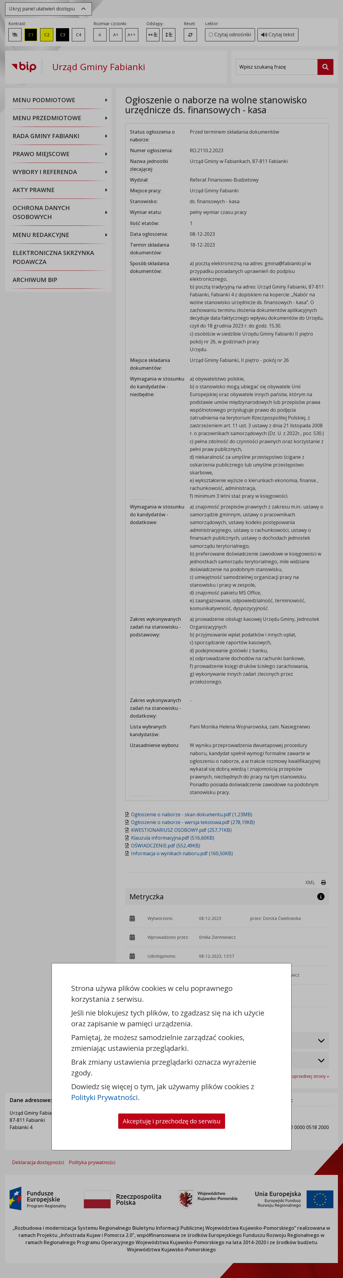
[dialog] (171, 639)
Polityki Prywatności (104, 1096)
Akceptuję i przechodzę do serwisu (171, 1120)
